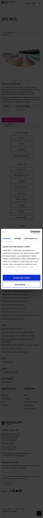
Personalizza (21, 284)
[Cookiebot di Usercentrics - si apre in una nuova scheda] (30, 231)
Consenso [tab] (7, 238)
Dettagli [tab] (17, 238)
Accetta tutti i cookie (21, 278)
